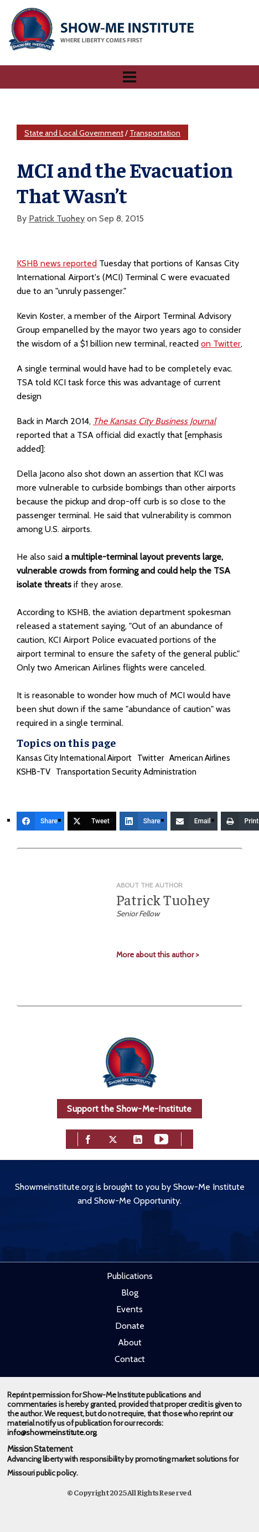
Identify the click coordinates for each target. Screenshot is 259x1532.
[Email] (193, 821)
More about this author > (157, 955)
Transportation (155, 133)
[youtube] (161, 1138)
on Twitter (221, 343)
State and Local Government (73, 133)
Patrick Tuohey (57, 218)
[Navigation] (129, 77)
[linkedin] (137, 1138)
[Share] (40, 821)
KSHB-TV (33, 772)
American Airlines (199, 758)
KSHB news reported (57, 263)
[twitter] (112, 1138)
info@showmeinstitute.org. (52, 1432)
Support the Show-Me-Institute (129, 1108)
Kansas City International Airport (74, 758)
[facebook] (88, 1138)
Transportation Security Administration (126, 772)
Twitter (150, 758)
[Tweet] (92, 821)
